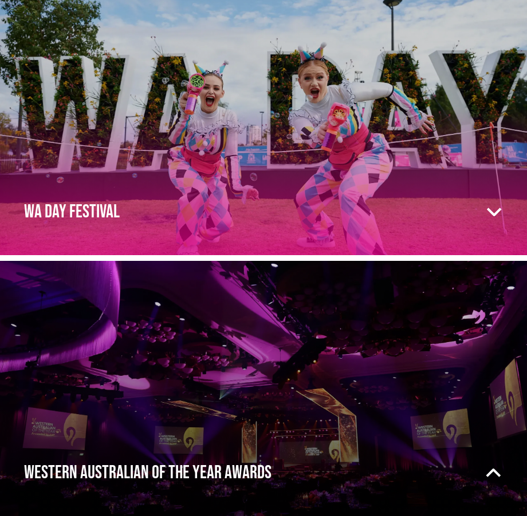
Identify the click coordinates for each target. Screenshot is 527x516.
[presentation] (263, 127)
